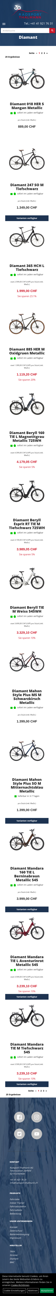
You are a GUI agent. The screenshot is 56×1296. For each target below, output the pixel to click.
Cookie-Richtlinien (20, 1285)
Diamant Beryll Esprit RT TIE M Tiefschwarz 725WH (27, 523)
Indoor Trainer (17, 1202)
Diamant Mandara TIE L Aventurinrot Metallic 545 (27, 960)
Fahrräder (15, 1199)
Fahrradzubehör (18, 1206)
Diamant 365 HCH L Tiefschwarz (27, 267)
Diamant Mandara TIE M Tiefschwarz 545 (27, 1048)
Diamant (14, 1258)
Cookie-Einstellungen (14, 1290)
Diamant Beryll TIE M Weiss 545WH (27, 609)
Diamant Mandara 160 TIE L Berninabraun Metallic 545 (27, 874)
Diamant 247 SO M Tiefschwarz (27, 186)
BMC (12, 1262)
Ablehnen (33, 1290)
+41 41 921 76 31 (41, 23)
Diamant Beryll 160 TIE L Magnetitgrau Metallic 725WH (26, 436)
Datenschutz (16, 1230)
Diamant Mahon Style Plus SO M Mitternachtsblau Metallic (27, 785)
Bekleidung (15, 1213)
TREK (12, 1251)
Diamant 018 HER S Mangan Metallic (27, 105)
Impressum (15, 1237)
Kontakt (13, 1227)
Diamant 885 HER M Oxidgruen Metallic (27, 351)
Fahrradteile (16, 1210)
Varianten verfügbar (27, 218)
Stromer (14, 1255)
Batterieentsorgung (19, 1234)
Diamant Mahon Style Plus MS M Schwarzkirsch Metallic (27, 696)
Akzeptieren (47, 1290)
